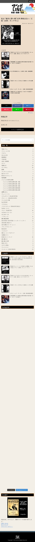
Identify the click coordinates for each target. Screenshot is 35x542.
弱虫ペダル (17, 243)
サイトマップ (4, 525)
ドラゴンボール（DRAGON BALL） (17, 206)
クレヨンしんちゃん (17, 172)
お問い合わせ (4, 523)
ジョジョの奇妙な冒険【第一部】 (18, 182)
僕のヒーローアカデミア (17, 233)
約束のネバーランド (17, 237)
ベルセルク (17, 231)
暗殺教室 (17, 157)
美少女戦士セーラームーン (17, 225)
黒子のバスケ (17, 174)
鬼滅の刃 (17, 165)
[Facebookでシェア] (17, 105)
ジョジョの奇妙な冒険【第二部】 (18, 184)
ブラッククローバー (17, 227)
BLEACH (17, 229)
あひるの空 (17, 155)
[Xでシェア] (6, 105)
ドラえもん (17, 204)
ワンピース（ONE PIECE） (17, 249)
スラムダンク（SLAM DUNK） (17, 196)
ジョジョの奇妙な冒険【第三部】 (18, 186)
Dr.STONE (17, 202)
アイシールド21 (17, 151)
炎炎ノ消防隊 (17, 161)
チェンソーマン (17, 194)
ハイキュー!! (17, 216)
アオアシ (17, 153)
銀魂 (17, 169)
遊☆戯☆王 (17, 239)
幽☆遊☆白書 (17, 241)
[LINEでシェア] (17, 109)
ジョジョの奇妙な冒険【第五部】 (18, 190)
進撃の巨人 (17, 192)
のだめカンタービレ (17, 212)
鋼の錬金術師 (17, 219)
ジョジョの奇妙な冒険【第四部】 (18, 188)
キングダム (17, 167)
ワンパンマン (17, 247)
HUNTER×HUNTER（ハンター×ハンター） (17, 221)
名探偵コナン (17, 235)
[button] (32, 140)
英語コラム (17, 149)
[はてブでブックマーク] (28, 105)
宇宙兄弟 (17, 159)
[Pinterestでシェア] (28, 109)
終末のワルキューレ (17, 176)
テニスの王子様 (17, 200)
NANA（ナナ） (17, 208)
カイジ (17, 163)
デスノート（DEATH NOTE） (17, 198)
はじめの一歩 (17, 214)
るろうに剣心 (17, 245)
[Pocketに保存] (6, 109)
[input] (17, 140)
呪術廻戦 (17, 178)
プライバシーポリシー (7, 526)
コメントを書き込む (17, 129)
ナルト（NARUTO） (17, 210)
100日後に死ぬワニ (17, 223)
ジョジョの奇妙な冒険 (17, 180)
